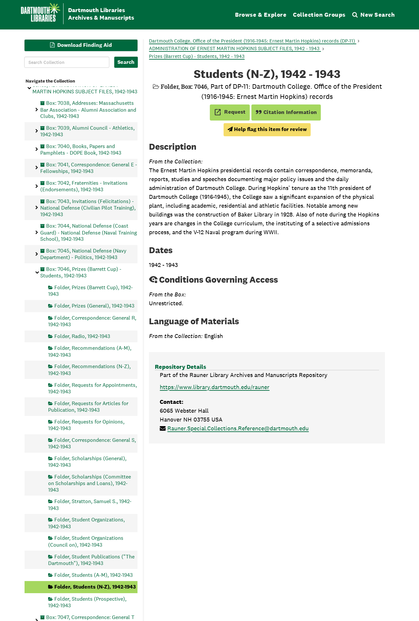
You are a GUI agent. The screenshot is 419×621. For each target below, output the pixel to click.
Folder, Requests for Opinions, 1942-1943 (86, 424)
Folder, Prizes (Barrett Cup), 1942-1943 (90, 290)
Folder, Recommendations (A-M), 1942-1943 (89, 351)
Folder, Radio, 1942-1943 (82, 335)
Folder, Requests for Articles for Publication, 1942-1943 (88, 406)
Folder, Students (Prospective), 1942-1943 (87, 602)
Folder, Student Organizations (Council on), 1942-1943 (85, 541)
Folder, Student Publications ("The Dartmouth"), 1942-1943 (91, 559)
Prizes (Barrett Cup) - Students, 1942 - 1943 (197, 56)
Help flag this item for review (267, 129)
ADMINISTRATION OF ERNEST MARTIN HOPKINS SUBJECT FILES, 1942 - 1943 (235, 48)
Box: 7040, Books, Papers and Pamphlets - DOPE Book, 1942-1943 (80, 149)
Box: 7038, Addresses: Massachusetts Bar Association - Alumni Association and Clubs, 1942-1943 (88, 110)
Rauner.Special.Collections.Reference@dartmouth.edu (238, 428)
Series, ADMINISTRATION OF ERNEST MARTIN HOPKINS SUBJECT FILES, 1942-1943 (84, 88)
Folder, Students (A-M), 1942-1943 (93, 574)
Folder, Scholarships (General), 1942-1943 (87, 461)
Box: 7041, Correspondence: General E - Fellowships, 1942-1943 (88, 167)
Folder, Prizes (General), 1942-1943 (94, 305)
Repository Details (180, 366)
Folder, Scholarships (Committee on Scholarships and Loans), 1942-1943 (89, 483)
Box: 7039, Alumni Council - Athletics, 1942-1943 (87, 131)
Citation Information (286, 112)
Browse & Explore (260, 14)
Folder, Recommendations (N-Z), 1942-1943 (89, 369)
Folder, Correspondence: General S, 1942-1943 (92, 443)
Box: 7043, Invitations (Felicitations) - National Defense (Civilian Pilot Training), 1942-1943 (88, 207)
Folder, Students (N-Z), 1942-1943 (95, 586)
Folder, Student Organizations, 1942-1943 (86, 523)
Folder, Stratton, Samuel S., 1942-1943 (90, 504)
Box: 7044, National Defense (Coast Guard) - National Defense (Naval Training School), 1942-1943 (88, 232)
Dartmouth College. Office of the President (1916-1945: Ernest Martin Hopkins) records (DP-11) (252, 41)
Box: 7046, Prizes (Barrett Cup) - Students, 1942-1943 (80, 272)
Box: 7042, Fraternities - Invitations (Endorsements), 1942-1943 (84, 186)
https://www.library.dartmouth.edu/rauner (214, 387)
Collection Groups (319, 14)
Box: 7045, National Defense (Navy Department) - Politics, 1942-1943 (83, 253)
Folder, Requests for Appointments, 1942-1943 (92, 388)
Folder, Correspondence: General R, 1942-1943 (92, 321)
